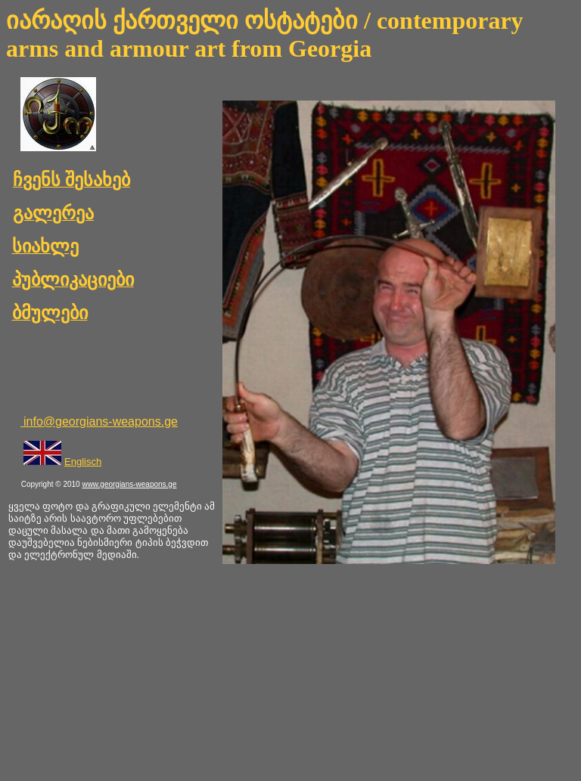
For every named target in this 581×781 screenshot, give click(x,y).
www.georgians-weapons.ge (129, 484)
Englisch (82, 461)
